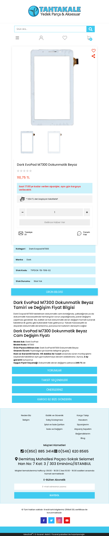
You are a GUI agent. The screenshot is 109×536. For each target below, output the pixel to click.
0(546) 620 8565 (71, 451)
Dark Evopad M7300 (39, 248)
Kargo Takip (83, 415)
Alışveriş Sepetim (83, 429)
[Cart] (90, 38)
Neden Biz (26, 415)
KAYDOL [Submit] (54, 495)
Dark (29, 259)
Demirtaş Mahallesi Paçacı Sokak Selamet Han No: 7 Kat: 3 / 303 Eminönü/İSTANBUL (54, 461)
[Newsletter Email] (54, 487)
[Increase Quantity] (87, 212)
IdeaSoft (28, 534)
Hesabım (82, 419)
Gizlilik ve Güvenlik (54, 415)
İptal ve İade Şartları (54, 424)
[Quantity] (55, 212)
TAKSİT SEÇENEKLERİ (54, 380)
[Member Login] (41, 38)
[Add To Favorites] (94, 51)
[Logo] (54, 11)
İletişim (26, 419)
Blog (83, 438)
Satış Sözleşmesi (54, 419)
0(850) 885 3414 (37, 451)
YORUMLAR (54, 370)
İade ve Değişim (54, 429)
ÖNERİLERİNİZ (54, 390)
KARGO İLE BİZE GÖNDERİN (54, 399)
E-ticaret (39, 534)
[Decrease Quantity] (22, 212)
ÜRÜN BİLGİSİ (54, 292)
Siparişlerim (83, 424)
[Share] (94, 56)
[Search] (50, 29)
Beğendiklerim (83, 433)
